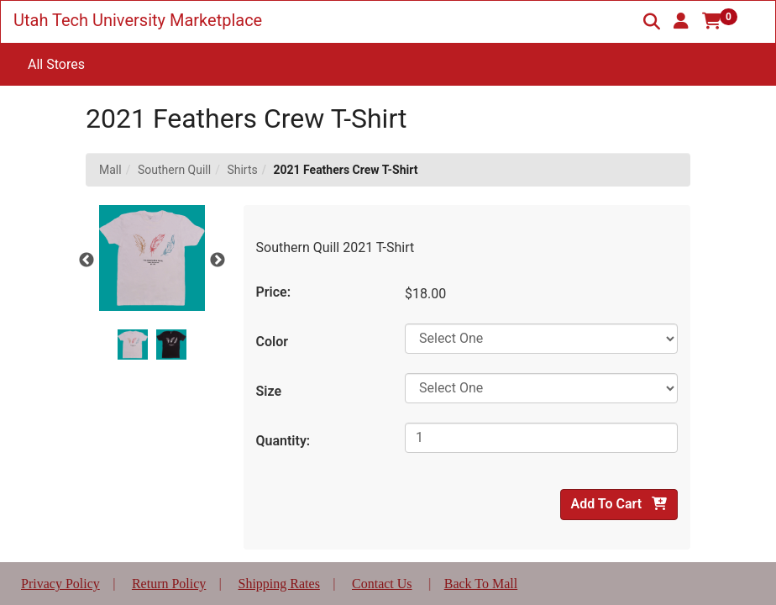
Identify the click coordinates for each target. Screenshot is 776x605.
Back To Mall (480, 583)
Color (272, 342)
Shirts (242, 169)
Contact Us (382, 583)
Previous (86, 260)
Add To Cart (619, 504)
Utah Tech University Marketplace (137, 20)
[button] (681, 21)
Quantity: (283, 441)
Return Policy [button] (169, 583)
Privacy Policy (60, 583)
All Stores (56, 64)
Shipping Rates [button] (279, 583)
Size (269, 391)
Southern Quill (174, 169)
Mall (110, 169)
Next (217, 260)
